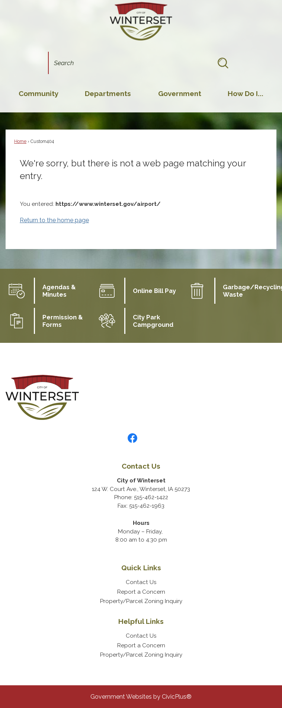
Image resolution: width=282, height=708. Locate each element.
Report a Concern (141, 592)
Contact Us (141, 582)
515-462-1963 (146, 506)
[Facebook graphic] (132, 438)
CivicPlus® (177, 696)
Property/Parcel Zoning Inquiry (141, 601)
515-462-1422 (151, 497)
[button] (223, 63)
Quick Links (141, 568)
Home (20, 141)
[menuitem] (38, 93)
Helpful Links (141, 621)
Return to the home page (54, 220)
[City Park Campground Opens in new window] (141, 321)
